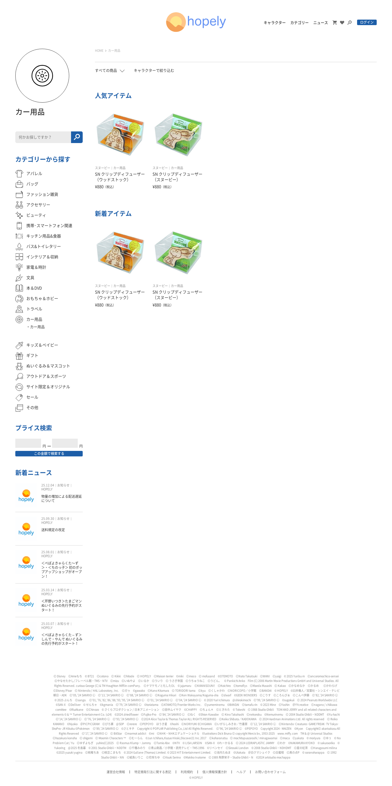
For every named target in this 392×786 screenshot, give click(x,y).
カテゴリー (299, 23)
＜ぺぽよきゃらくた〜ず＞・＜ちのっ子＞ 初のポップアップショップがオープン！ (61, 569)
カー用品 (119, 167)
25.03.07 (47, 623)
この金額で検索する (49, 453)
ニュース (320, 23)
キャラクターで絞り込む (154, 70)
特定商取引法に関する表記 (152, 771)
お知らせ (63, 485)
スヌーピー (102, 167)
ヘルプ (241, 771)
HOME (99, 50)
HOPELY (46, 489)
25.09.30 (47, 518)
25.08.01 (47, 552)
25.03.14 (47, 589)
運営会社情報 (116, 771)
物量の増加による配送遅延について (61, 498)
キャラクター (275, 23)
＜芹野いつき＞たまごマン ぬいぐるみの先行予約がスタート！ (61, 605)
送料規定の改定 (53, 529)
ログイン (367, 22)
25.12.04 (47, 485)
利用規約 (187, 771)
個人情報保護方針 (214, 771)
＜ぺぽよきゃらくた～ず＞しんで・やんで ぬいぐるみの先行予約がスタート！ (61, 639)
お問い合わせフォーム (270, 771)
